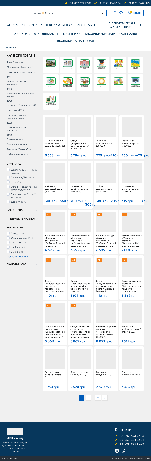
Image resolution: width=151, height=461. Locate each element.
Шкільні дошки (15, 154)
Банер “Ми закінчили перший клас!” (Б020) (131, 329)
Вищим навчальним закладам (18, 82)
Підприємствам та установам (17, 129)
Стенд (14, 233)
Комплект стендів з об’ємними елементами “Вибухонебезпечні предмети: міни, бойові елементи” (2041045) (80, 243)
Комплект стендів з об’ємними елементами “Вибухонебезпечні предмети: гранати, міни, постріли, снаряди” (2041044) (55, 244)
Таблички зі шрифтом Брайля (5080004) (131, 189)
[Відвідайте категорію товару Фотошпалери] (118, 82)
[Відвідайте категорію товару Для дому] (51, 82)
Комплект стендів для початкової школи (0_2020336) (55, 143)
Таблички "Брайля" (17, 149)
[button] (114, 12)
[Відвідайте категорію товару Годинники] (101, 82)
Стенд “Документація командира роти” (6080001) (79, 145)
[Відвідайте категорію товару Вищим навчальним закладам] (101, 64)
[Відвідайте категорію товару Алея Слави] (51, 64)
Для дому (12, 110)
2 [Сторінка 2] (88, 398)
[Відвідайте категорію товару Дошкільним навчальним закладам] (118, 64)
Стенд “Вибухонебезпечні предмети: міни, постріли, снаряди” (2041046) (106, 286)
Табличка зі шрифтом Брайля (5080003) (54, 189)
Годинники (12, 139)
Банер (14, 251)
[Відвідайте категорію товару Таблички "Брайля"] (135, 82)
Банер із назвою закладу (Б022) (79, 373)
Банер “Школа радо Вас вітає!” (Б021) (53, 375)
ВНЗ (13, 182)
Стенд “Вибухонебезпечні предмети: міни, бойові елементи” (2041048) (80, 286)
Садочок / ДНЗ (19, 177)
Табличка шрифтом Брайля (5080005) (105, 189)
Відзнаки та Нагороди (19, 67)
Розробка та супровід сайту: (131, 458)
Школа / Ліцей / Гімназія (19, 171)
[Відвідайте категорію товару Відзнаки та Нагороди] (68, 64)
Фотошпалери (14, 144)
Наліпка (15, 247)
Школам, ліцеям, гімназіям (22, 72)
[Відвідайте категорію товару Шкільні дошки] (51, 100)
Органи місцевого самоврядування (21, 188)
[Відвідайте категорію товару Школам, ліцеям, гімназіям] (85, 64)
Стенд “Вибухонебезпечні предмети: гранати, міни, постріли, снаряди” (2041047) (55, 287)
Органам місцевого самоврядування (17, 116)
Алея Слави (13, 62)
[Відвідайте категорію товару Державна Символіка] (135, 64)
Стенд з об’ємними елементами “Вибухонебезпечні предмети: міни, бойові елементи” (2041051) (55, 333)
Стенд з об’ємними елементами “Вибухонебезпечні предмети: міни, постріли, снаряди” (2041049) (80, 333)
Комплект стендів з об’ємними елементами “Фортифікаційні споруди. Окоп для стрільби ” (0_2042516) (132, 243)
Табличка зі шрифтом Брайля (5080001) (105, 143)
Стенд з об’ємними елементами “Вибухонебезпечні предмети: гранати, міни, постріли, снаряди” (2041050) (132, 289)
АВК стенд (15, 438)
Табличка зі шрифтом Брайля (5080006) (79, 189)
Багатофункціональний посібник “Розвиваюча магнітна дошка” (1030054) (106, 331)
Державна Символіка (19, 105)
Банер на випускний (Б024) (131, 373)
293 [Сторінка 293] (98, 398)
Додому (15, 201)
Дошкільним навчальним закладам (21, 94)
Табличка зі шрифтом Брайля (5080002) (131, 143)
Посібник (16, 242)
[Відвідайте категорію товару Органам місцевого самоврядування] (68, 82)
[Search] (103, 13)
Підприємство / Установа (19, 196)
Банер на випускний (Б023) (105, 373)
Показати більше (17, 256)
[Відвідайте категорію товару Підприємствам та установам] (85, 82)
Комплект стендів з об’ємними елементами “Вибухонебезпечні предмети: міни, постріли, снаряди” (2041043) (106, 243)
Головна (10, 47)
